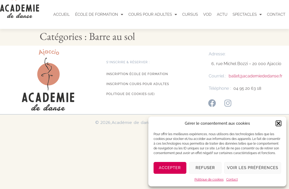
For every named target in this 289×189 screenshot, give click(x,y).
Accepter (170, 167)
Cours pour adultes (152, 14)
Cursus (190, 14)
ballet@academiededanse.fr (255, 76)
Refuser (205, 167)
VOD (207, 14)
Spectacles (247, 14)
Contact (232, 179)
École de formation (99, 14)
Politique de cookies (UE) (130, 94)
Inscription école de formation (137, 74)
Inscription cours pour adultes (137, 84)
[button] (278, 123)
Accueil (61, 14)
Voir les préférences (252, 167)
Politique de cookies (209, 179)
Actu (222, 14)
